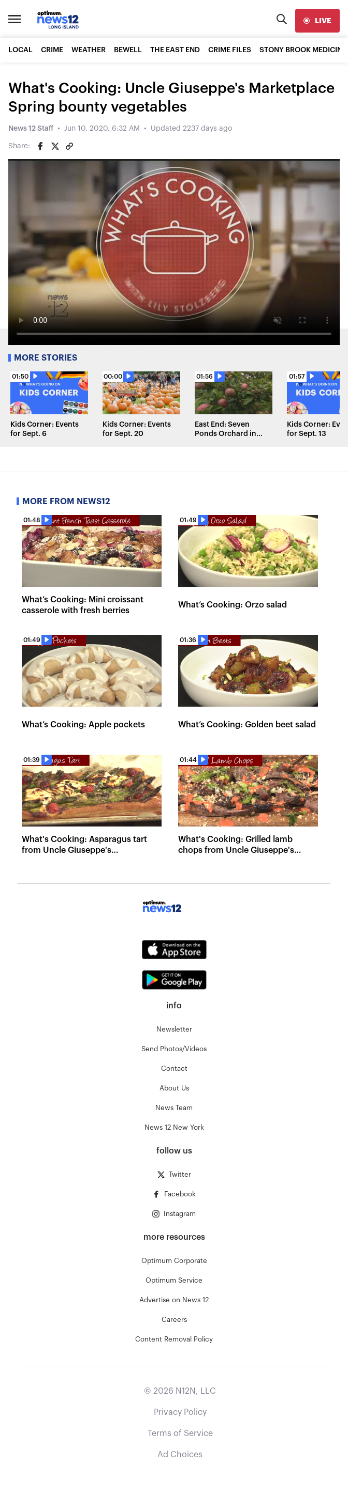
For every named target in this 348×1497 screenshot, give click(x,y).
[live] (317, 21)
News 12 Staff (30, 128)
